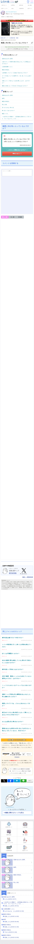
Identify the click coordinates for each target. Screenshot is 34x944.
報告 (30, 221)
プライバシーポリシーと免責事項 (16, 686)
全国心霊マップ (10, 677)
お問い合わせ (9, 689)
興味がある (17, 153)
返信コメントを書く (9, 243)
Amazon (17, 441)
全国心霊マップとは (12, 680)
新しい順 (4, 217)
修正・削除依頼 (27, 263)
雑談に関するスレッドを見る (14, 498)
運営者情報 (13, 259)
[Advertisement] (17, 195)
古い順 (12, 217)
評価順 (20, 217)
